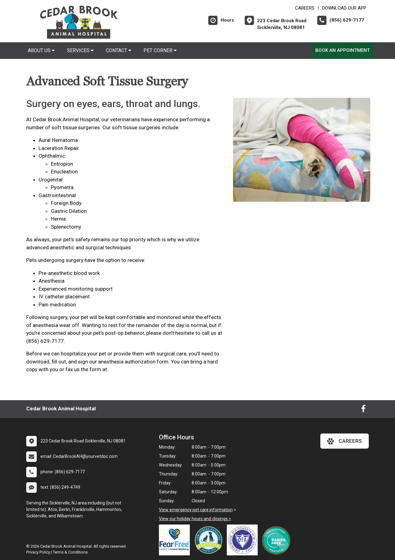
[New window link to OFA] (244, 540)
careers (344, 441)
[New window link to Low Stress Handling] (210, 540)
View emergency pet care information (196, 509)
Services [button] (80, 50)
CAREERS (304, 8)
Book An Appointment (342, 50)
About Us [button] (41, 50)
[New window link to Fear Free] (176, 540)
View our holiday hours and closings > (195, 518)
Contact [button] (118, 50)
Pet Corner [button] (160, 50)
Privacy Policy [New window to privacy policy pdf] (38, 552)
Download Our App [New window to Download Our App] (344, 8)
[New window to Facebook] (363, 410)
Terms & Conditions (70, 552)
